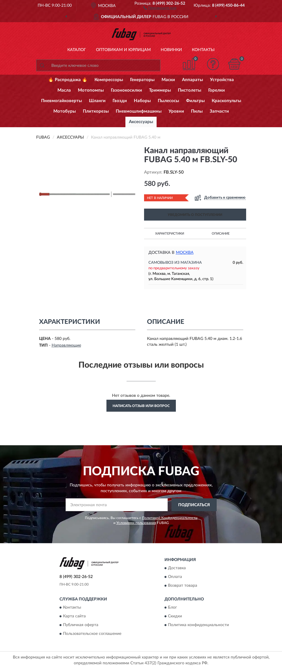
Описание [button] (221, 233)
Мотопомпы (91, 90)
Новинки (171, 50)
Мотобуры (64, 111)
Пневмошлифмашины (139, 111)
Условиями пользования (136, 523)
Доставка (177, 568)
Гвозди (120, 101)
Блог (172, 608)
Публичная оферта (80, 625)
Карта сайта (74, 616)
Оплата (175, 577)
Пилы (197, 111)
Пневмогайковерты (61, 101)
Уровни (176, 111)
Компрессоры (108, 80)
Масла (64, 90)
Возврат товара (182, 586)
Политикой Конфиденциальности (169, 518)
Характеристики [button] (169, 233)
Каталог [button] (76, 50)
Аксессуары (141, 122)
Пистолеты (189, 90)
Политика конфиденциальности (198, 625)
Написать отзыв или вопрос (141, 406)
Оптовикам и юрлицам (123, 50)
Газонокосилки (126, 90)
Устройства (222, 80)
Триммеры (160, 90)
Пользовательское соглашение (92, 634)
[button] (159, 7)
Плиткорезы (96, 111)
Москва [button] (185, 253)
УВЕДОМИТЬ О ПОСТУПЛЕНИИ (195, 214)
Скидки (175, 616)
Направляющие (66, 345)
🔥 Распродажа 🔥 (67, 80)
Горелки (216, 90)
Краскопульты (226, 101)
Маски (168, 80)
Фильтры (195, 101)
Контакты (203, 50)
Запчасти (219, 111)
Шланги (97, 101)
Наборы (142, 101)
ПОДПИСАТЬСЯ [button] (194, 505)
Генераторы (142, 80)
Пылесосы (168, 101)
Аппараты (192, 80)
